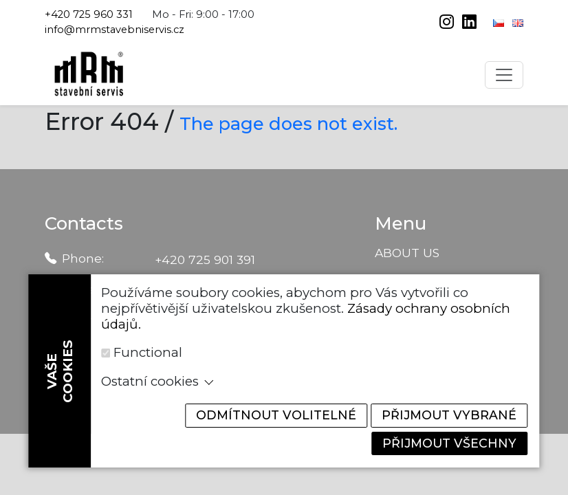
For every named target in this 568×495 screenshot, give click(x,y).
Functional (147, 350)
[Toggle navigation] (504, 75)
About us (407, 252)
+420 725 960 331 (89, 14)
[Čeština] (500, 22)
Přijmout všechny (446, 442)
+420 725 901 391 (205, 259)
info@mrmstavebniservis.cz (114, 29)
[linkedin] (469, 23)
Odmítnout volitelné (264, 413)
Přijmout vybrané (445, 413)
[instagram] (448, 23)
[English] (517, 22)
